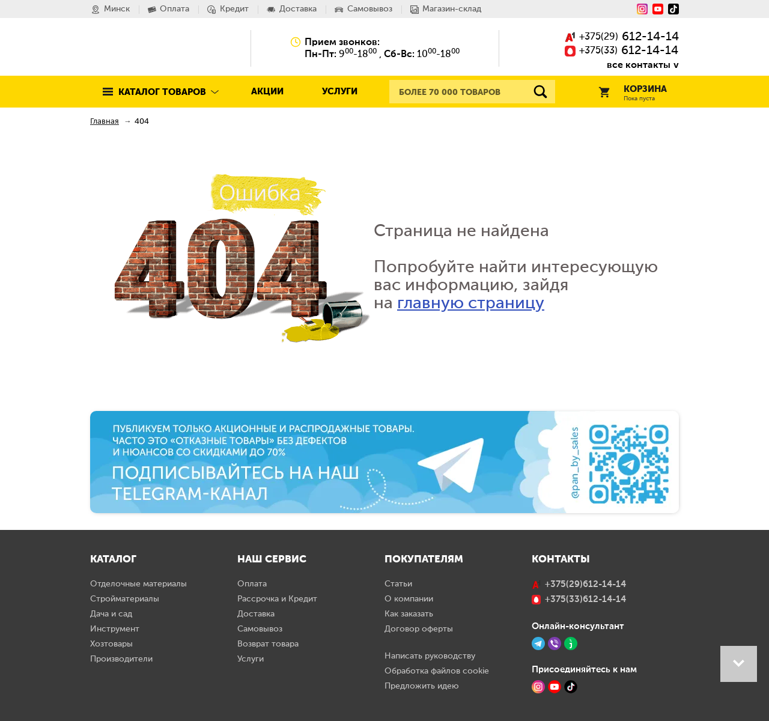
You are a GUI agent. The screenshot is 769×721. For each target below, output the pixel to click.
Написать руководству (429, 656)
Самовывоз (259, 629)
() (622, 37)
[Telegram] (538, 643)
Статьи (398, 584)
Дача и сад (111, 614)
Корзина (632, 93)
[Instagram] (642, 9)
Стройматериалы (124, 599)
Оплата (252, 584)
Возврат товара (268, 644)
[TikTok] (570, 686)
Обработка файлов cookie (436, 671)
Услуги (339, 91)
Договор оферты (418, 629)
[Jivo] (570, 643)
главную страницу (470, 303)
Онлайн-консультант (578, 626)
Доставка (256, 614)
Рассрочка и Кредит (277, 599)
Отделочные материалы (138, 584)
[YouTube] (657, 9)
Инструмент (114, 629)
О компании (408, 599)
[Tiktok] (673, 9)
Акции (267, 91)
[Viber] (554, 643)
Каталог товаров (162, 92)
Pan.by (143, 48)
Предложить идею (421, 686)
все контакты (638, 64)
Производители (121, 659)
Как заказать (408, 614)
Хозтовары (111, 644)
